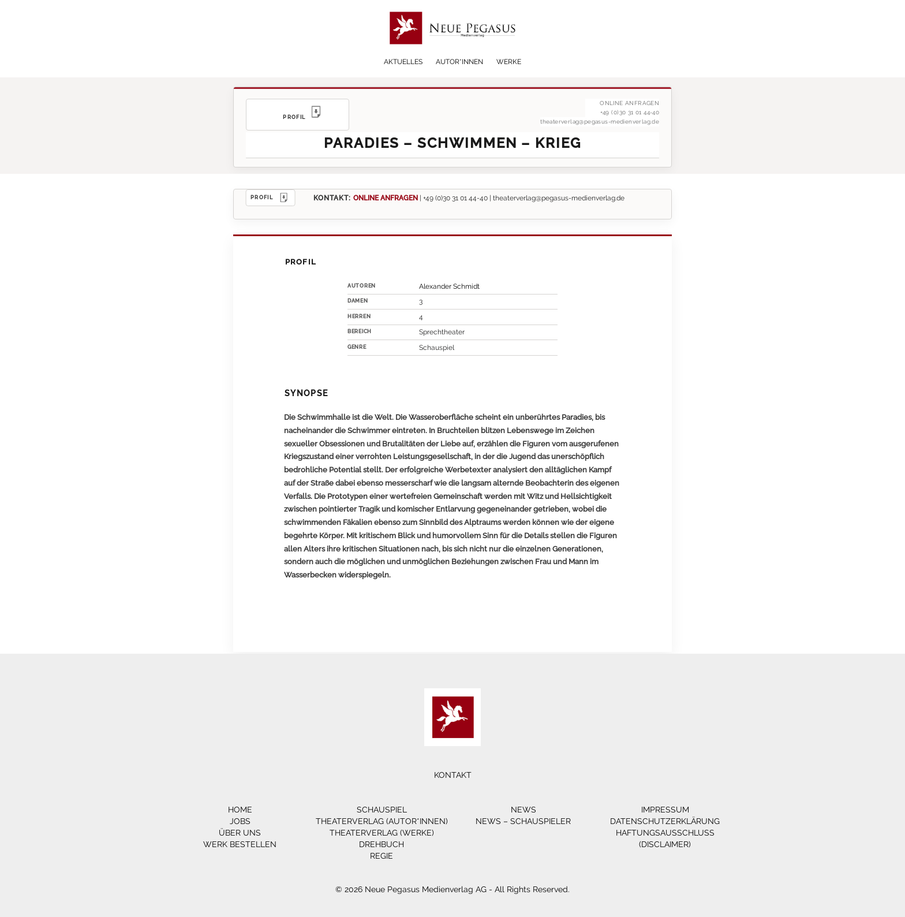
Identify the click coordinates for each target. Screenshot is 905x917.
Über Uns (240, 832)
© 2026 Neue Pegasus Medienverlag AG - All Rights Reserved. (452, 889)
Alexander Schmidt (449, 286)
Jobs (240, 821)
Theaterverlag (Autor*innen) (382, 821)
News (523, 809)
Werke (508, 62)
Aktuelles (403, 62)
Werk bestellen (239, 844)
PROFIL (270, 197)
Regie (381, 855)
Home (240, 809)
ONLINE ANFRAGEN (385, 197)
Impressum (665, 809)
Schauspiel (382, 809)
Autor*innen (459, 62)
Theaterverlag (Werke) (382, 832)
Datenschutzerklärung (665, 821)
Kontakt (453, 775)
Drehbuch (381, 844)
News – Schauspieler (523, 821)
